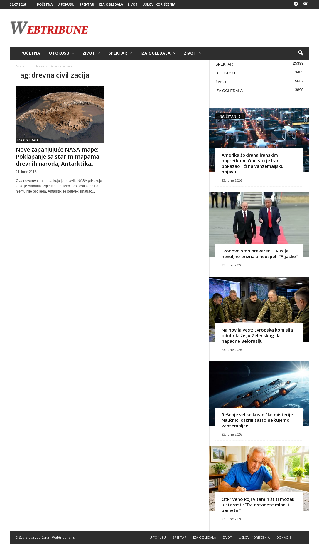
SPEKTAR (86, 4)
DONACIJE (283, 537)
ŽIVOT (133, 4)
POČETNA (45, 4)
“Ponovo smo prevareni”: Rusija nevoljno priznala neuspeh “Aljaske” (260, 253)
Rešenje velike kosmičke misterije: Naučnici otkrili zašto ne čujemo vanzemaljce (258, 419)
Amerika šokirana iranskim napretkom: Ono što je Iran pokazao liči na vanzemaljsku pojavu (252, 163)
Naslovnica (23, 66)
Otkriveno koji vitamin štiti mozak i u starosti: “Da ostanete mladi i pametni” (259, 504)
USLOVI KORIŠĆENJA (158, 4)
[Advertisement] (202, 27)
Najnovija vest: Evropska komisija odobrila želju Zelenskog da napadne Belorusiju (257, 335)
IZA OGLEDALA (111, 4)
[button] (300, 53)
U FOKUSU (66, 4)
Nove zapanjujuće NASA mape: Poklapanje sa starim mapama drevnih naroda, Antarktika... (57, 157)
